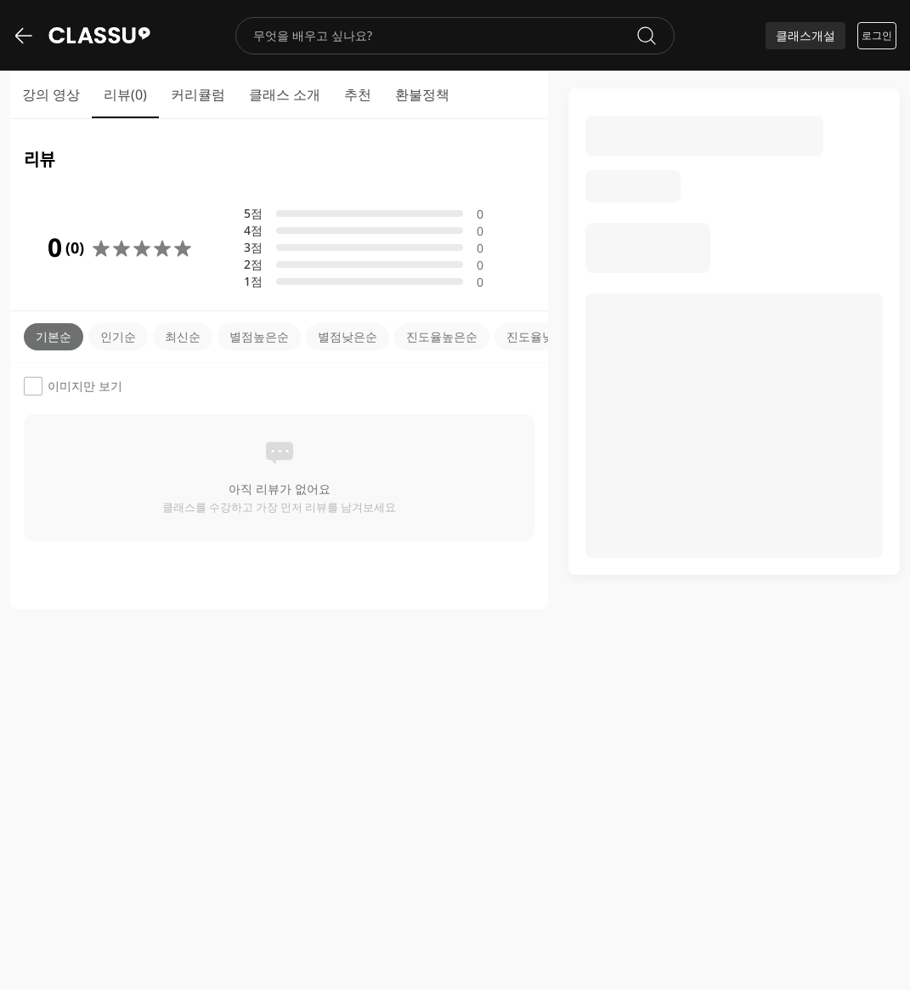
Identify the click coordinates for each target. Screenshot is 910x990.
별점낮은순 (347, 336)
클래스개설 (805, 35)
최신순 (183, 336)
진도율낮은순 (542, 336)
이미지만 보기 (73, 386)
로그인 (877, 35)
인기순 (118, 336)
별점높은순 (259, 336)
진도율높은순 (442, 336)
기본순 (53, 336)
